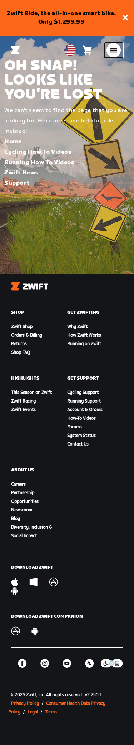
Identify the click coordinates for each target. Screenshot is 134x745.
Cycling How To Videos (37, 152)
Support (16, 183)
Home (12, 141)
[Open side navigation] (113, 50)
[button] (125, 18)
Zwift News (21, 172)
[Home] (15, 50)
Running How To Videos (39, 162)
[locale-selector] (70, 50)
